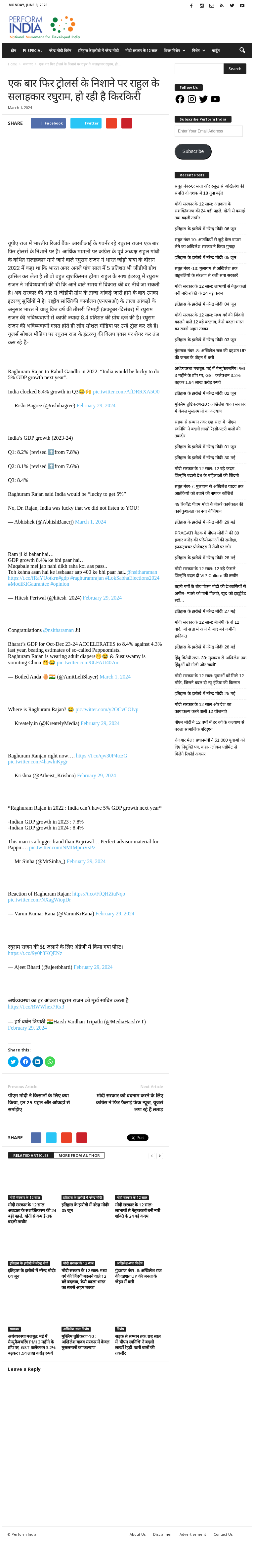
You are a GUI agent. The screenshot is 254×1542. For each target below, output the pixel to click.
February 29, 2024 (96, 405)
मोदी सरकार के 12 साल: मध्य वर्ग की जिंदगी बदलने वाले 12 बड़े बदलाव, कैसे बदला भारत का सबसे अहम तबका (84, 1279)
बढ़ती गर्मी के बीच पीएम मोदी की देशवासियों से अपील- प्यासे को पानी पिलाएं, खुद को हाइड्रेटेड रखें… (210, 593)
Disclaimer (162, 1534)
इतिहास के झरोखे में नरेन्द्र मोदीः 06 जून (205, 228)
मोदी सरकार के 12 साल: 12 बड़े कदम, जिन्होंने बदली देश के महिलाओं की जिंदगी (207, 472)
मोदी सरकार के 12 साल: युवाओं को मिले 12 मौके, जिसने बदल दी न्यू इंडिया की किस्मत (209, 679)
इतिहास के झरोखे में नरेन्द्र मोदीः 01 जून (205, 446)
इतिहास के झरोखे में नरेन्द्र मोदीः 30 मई (205, 457)
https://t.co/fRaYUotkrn (33, 578)
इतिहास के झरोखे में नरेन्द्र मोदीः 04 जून (32, 1273)
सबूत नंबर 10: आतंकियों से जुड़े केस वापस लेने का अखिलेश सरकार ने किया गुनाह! (208, 243)
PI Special (32, 50)
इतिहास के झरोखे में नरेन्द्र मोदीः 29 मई (205, 522)
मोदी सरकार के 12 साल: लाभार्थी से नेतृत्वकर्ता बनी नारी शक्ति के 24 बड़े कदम (137, 1210)
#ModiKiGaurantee (28, 584)
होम (13, 50)
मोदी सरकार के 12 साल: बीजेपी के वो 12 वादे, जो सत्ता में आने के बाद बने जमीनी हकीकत (207, 629)
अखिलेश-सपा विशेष (130, 1263)
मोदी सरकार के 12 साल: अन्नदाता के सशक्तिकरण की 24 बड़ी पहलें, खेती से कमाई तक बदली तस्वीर (32, 1213)
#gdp (63, 578)
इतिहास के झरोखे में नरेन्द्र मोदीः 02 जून (205, 393)
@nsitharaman (141, 572)
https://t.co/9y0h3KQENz (35, 953)
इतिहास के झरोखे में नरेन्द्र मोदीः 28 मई (205, 557)
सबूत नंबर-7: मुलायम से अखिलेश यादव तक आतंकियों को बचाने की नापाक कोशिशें (209, 490)
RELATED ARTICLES (31, 1155)
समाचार (14, 71)
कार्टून (216, 50)
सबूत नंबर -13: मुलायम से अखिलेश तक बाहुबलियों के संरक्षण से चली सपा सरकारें (206, 272)
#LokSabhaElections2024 (132, 578)
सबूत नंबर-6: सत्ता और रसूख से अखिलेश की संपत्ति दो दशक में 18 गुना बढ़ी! (209, 190)
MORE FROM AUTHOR (79, 1155)
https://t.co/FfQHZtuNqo (98, 894)
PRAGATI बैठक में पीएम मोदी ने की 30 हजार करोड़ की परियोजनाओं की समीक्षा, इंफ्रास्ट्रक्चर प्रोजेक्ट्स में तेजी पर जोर (207, 540)
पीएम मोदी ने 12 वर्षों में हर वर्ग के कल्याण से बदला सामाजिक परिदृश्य (209, 726)
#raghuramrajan (87, 578)
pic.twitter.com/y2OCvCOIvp (106, 709)
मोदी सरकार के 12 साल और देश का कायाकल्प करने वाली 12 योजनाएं (203, 708)
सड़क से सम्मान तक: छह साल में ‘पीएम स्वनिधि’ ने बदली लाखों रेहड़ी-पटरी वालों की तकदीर (138, 1345)
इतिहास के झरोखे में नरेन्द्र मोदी (98, 50)
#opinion (59, 584)
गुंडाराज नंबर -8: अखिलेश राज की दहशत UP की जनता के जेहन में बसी (138, 1276)
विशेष (198, 50)
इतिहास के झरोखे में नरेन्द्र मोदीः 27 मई (205, 611)
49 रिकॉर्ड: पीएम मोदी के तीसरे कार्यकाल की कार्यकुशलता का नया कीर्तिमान (209, 508)
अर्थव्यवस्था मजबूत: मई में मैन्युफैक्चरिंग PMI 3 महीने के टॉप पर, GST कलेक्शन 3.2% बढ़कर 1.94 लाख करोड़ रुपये (32, 1345)
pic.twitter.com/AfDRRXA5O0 (126, 391)
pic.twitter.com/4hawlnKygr (37, 761)
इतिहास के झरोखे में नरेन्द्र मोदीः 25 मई (205, 693)
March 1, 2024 (90, 522)
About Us (138, 1534)
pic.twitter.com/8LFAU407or (87, 662)
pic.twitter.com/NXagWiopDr (39, 899)
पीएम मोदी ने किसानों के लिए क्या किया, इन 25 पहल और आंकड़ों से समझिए (39, 1102)
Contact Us (223, 1534)
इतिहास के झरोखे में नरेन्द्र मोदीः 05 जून (85, 1207)
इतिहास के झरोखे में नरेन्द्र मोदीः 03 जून (205, 339)
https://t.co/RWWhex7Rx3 (36, 1007)
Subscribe (193, 151)
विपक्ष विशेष (175, 50)
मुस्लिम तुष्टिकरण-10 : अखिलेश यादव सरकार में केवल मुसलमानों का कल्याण (85, 1342)
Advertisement (193, 1534)
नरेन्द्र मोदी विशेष (60, 50)
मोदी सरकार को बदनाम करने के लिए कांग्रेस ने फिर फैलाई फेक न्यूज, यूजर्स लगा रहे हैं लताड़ (129, 1102)
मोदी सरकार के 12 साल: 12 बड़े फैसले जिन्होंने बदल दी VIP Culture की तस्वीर (206, 572)
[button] (242, 50)
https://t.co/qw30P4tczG (101, 755)
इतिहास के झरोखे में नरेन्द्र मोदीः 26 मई (205, 646)
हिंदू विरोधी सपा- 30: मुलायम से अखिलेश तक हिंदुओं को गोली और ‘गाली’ (210, 661)
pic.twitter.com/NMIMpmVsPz (62, 847)
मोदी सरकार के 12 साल (141, 50)
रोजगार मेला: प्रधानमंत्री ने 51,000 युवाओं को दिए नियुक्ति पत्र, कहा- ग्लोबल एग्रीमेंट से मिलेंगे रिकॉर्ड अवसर (210, 747)
